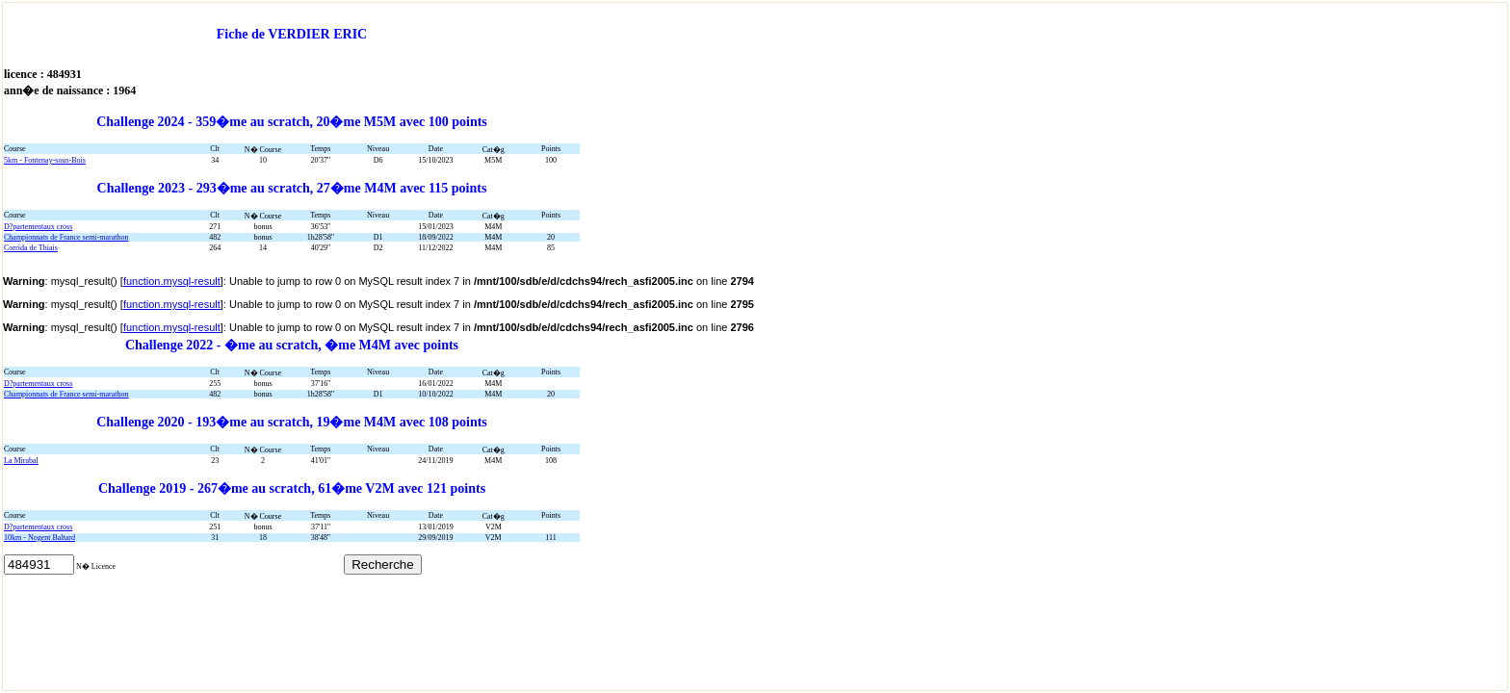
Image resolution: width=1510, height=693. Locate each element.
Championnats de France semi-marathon (66, 237)
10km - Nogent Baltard (39, 537)
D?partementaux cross (38, 226)
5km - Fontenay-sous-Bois (45, 160)
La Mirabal (21, 460)
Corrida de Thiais (31, 248)
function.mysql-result (172, 281)
